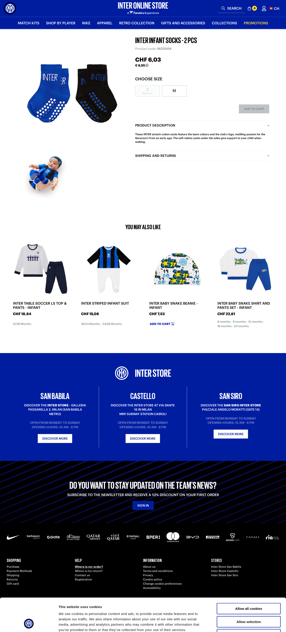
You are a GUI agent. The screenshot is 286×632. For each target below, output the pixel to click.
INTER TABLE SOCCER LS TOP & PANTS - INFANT (40, 305)
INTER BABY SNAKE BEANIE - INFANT (173, 305)
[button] (274, 8)
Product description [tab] (155, 125)
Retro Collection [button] (136, 23)
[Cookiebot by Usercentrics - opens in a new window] (28, 623)
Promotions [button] (256, 23)
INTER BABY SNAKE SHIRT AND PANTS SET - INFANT (243, 305)
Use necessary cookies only (248, 603)
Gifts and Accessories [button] (183, 23)
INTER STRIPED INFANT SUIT (105, 303)
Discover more (55, 439)
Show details (234, 623)
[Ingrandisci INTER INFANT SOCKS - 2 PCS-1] (44, 175)
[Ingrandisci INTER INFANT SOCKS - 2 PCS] (72, 91)
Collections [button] (224, 23)
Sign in (143, 505)
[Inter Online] (10, 8)
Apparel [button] (104, 23)
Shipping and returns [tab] (155, 156)
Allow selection (248, 590)
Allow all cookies (248, 577)
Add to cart (254, 109)
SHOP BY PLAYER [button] (60, 23)
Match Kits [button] (28, 23)
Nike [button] (86, 23)
